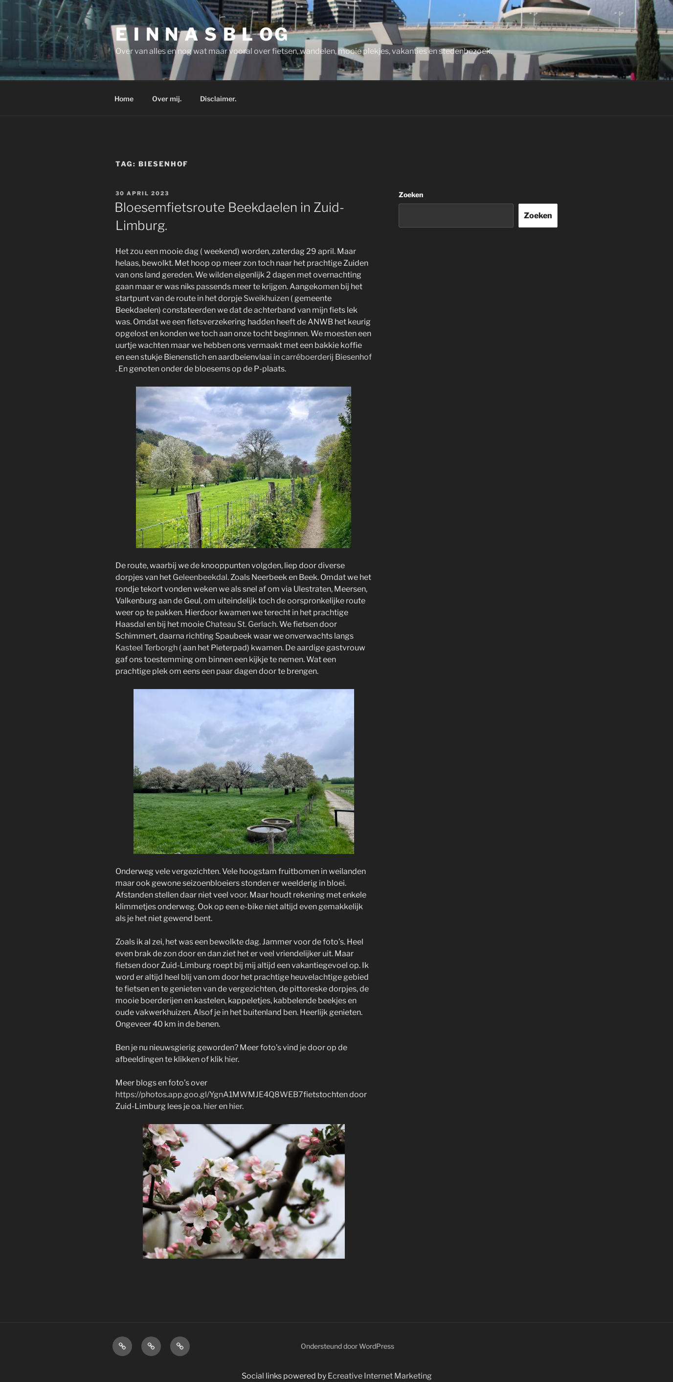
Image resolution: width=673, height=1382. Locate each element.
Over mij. (166, 98)
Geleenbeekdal (200, 577)
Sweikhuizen (266, 298)
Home (124, 98)
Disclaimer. (218, 98)
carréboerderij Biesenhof (326, 357)
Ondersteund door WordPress (347, 1346)
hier (231, 1059)
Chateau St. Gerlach (240, 624)
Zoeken (411, 194)
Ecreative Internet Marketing (380, 1376)
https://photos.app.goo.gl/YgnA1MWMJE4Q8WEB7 (209, 1094)
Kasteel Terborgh (146, 647)
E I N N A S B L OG (202, 34)
